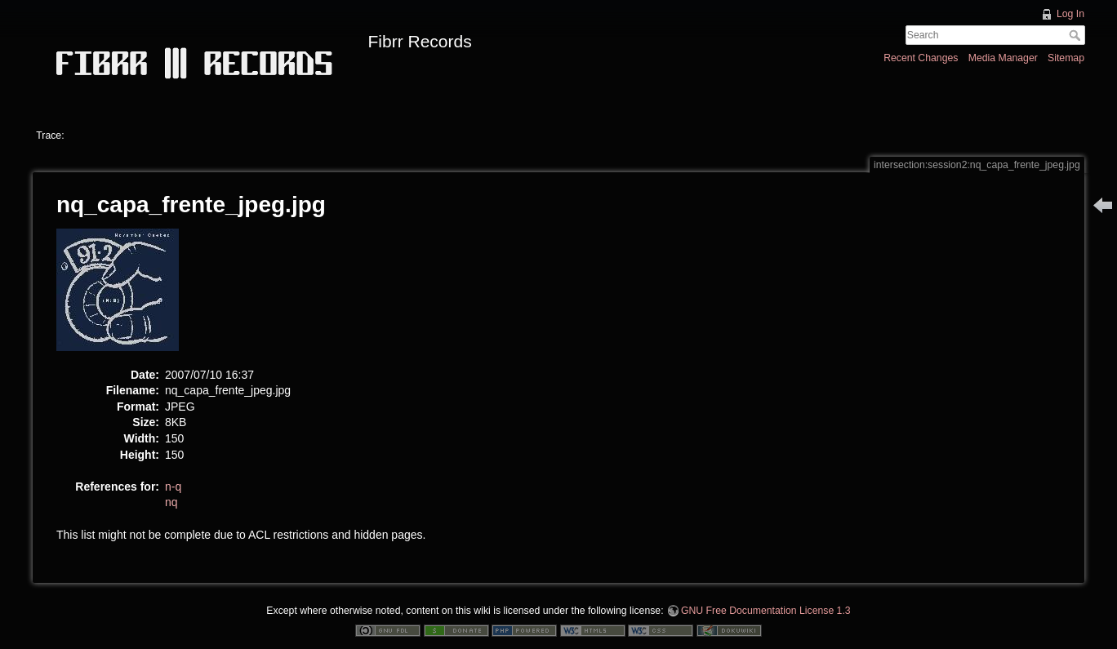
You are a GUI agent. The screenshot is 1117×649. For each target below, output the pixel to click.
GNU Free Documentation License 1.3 (766, 610)
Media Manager (1003, 58)
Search (1076, 35)
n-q (173, 486)
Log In (1070, 14)
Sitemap (1066, 58)
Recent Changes (920, 58)
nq (171, 502)
